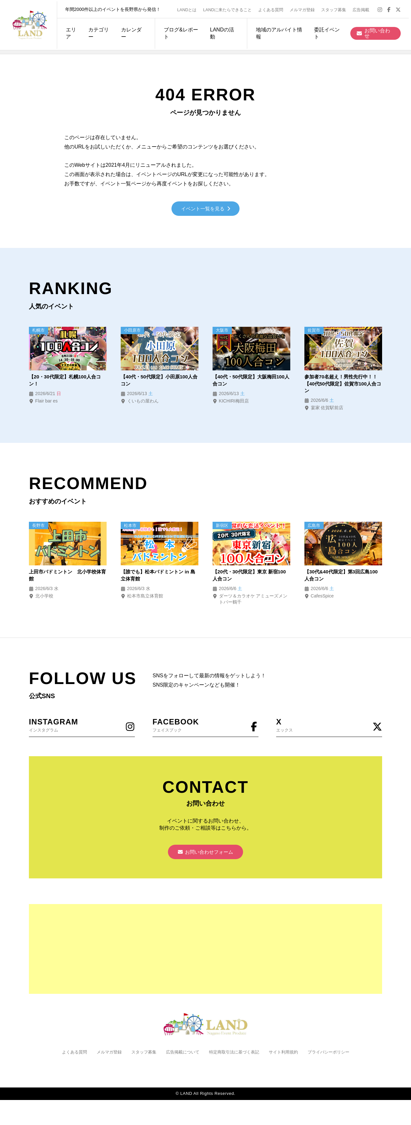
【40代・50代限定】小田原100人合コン (159, 381)
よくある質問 (272, 8)
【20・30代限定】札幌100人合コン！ (67, 381)
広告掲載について (181, 1056)
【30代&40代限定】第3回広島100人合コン (339, 577)
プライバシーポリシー (335, 1056)
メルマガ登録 (304, 8)
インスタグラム (82, 727)
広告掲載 (363, 8)
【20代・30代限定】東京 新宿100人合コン (247, 577)
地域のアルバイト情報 (279, 32)
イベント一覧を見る (205, 209)
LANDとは (189, 8)
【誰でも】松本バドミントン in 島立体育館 (157, 577)
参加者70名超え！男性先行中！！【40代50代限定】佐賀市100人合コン (343, 385)
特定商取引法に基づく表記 (235, 1056)
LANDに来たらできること (229, 8)
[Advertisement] (205, 954)
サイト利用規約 (287, 1056)
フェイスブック (205, 727)
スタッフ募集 (335, 8)
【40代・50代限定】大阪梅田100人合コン (251, 381)
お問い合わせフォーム (205, 856)
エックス (329, 727)
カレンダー (130, 32)
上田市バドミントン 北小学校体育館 (67, 577)
